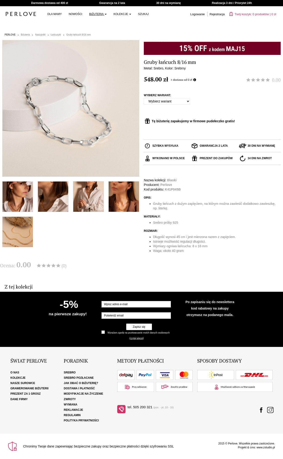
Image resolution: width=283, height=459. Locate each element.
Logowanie (197, 14)
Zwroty (70, 399)
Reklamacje (73, 409)
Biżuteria (98, 14)
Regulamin (72, 415)
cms (252, 447)
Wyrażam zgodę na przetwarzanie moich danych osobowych (138, 332)
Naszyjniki (40, 34)
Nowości (75, 14)
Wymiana (70, 404)
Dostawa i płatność (79, 388)
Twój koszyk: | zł (252, 14)
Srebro (70, 372)
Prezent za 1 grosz (25, 393)
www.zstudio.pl (266, 447)
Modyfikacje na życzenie (83, 393)
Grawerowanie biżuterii (29, 388)
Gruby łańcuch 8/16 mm (78, 34)
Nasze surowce (22, 383)
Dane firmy (19, 399)
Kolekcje (122, 14)
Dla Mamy (54, 14)
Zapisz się (139, 326)
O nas (14, 372)
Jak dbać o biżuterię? (81, 383)
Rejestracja (217, 14)
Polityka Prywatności (81, 420)
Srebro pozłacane (79, 377)
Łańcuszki (56, 34)
